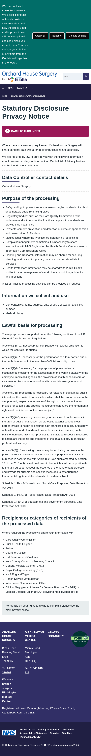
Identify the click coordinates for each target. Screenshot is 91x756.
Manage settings (77, 35)
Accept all (40, 35)
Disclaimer (68, 729)
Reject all (57, 35)
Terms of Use (27, 729)
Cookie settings (12, 58)
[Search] (73, 76)
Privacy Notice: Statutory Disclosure (28, 96)
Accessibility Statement (33, 733)
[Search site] (86, 76)
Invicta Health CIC (30, 737)
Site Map (67, 733)
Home (4, 96)
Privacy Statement (48, 729)
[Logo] (29, 76)
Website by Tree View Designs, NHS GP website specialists (39, 745)
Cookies (54, 733)
